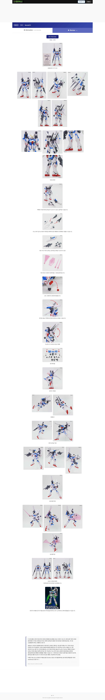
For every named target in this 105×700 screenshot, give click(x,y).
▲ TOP (52, 695)
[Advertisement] (52, 13)
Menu (88, 1)
